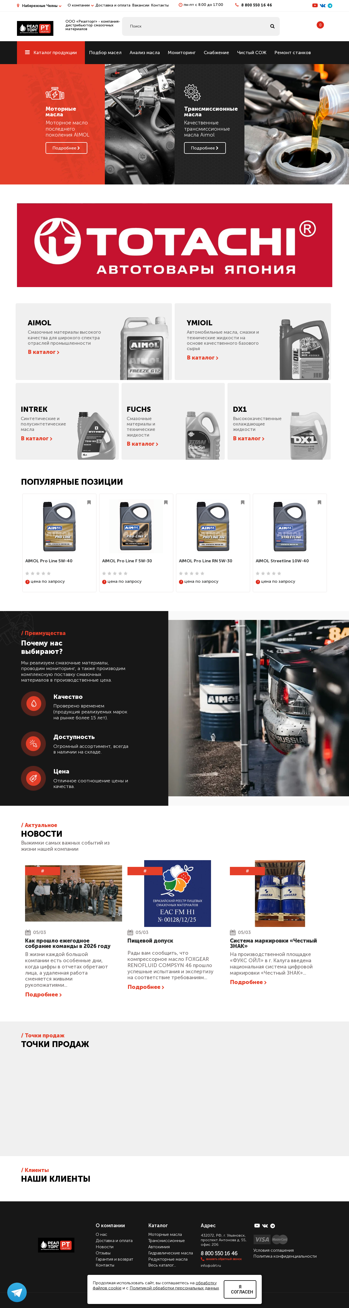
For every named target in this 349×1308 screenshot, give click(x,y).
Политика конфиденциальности (285, 1256)
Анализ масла (145, 52)
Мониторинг (182, 52)
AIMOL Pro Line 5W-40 (48, 560)
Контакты (160, 5)
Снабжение (216, 52)
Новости (104, 1246)
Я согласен (242, 1289)
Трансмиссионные (166, 1240)
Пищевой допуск (150, 940)
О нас (101, 1234)
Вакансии (140, 5)
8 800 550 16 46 (256, 5)
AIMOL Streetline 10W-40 (282, 560)
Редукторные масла (168, 1258)
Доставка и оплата (112, 5)
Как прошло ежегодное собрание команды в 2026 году (67, 943)
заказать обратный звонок (224, 1259)
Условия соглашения (273, 1250)
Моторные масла (165, 1234)
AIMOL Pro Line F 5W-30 (127, 560)
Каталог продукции (51, 52)
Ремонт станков (292, 52)
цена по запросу (45, 581)
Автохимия (159, 1246)
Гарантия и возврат (114, 1258)
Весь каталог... (162, 1265)
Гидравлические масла (170, 1252)
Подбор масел (105, 52)
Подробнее (66, 148)
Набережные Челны (41, 6)
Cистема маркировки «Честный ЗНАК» (273, 943)
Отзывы (103, 1252)
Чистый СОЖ (251, 52)
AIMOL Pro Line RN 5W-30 (205, 560)
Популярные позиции (72, 482)
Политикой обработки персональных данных (174, 1287)
